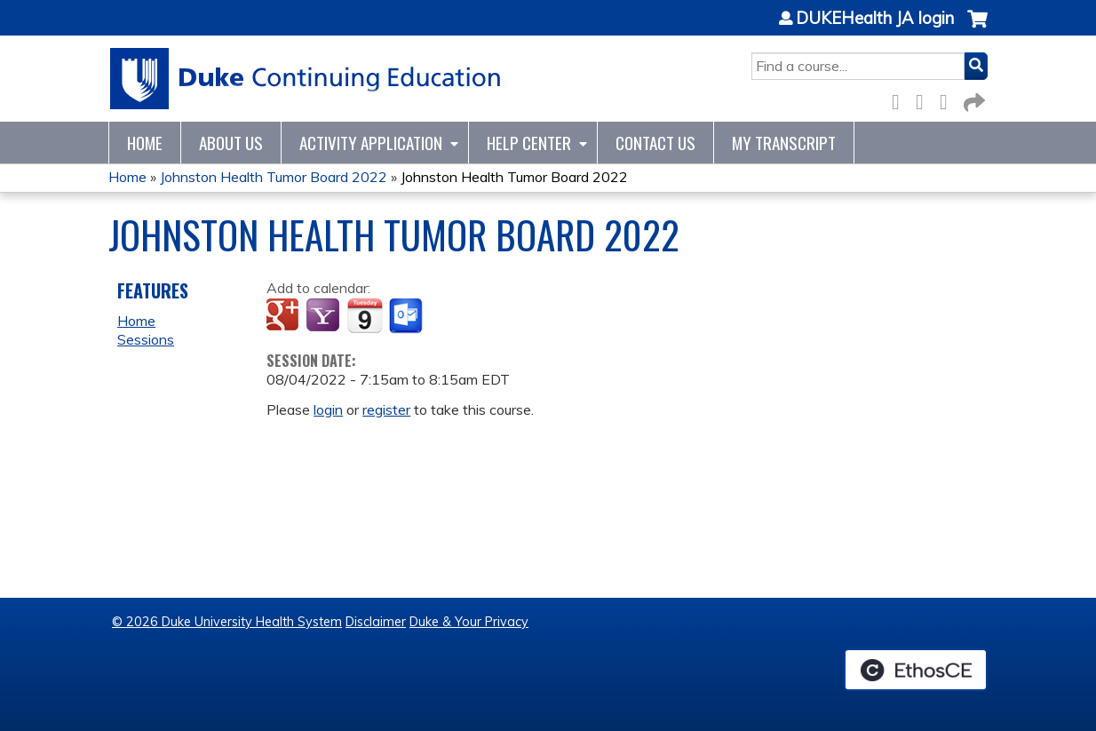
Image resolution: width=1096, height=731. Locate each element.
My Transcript (784, 142)
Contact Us (655, 142)
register (386, 409)
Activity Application (370, 142)
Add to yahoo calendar (324, 316)
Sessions (145, 339)
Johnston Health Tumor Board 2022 (273, 177)
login (328, 409)
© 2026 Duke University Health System (227, 622)
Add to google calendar (284, 316)
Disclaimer (375, 622)
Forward (972, 99)
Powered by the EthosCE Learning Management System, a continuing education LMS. (916, 669)
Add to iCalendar (364, 315)
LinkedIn (948, 99)
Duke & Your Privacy (468, 622)
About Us (231, 142)
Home (145, 142)
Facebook (900, 99)
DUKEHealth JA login (875, 19)
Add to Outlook (407, 316)
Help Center (529, 142)
